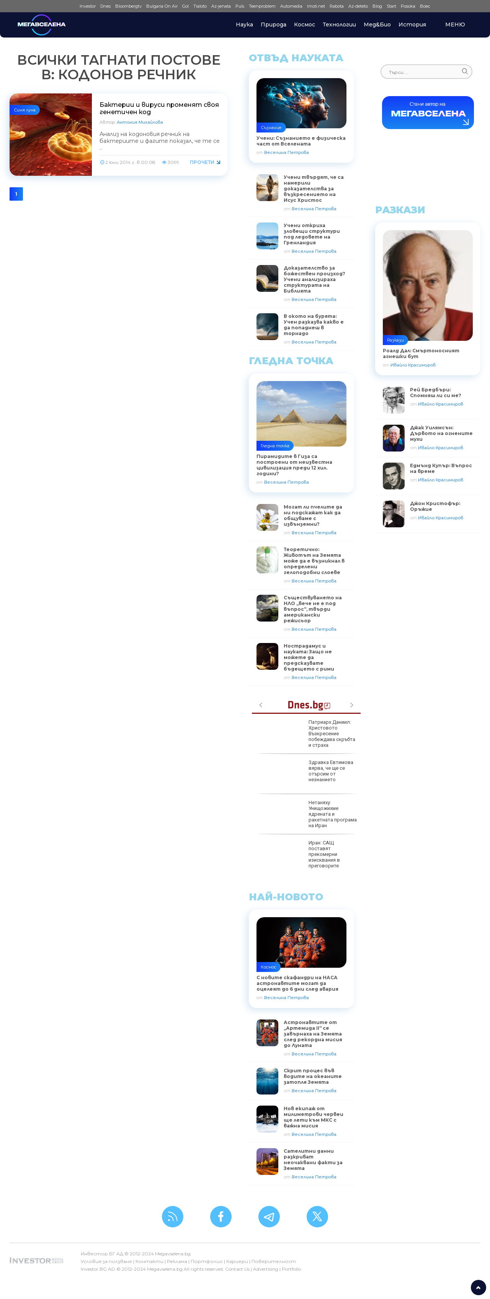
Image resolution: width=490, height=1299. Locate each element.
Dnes (105, 6)
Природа (273, 24)
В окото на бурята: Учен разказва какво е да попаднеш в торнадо (314, 324)
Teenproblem (262, 6)
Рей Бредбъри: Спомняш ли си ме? (435, 392)
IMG (67, 6)
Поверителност (274, 1261)
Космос (304, 24)
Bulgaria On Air (162, 6)
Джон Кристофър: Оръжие (435, 506)
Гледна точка (275, 445)
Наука (244, 24)
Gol (185, 6)
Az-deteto (358, 6)
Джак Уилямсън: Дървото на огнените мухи (441, 433)
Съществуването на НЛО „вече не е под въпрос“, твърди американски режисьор (313, 609)
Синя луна (25, 110)
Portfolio (291, 1269)
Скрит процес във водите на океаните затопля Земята (313, 1076)
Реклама (177, 1261)
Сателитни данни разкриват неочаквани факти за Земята (313, 1159)
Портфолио (207, 1261)
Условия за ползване (106, 1261)
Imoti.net (316, 6)
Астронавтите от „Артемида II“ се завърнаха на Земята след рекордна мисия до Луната (313, 1033)
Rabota (337, 6)
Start (391, 6)
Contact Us (237, 1269)
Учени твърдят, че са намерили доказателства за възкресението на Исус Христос (314, 188)
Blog (377, 6)
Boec (425, 6)
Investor (88, 6)
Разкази (395, 340)
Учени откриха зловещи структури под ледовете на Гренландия (312, 233)
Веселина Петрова (286, 152)
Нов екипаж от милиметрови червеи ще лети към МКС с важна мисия (313, 1117)
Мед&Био (377, 24)
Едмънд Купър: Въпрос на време (441, 468)
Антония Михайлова (140, 122)
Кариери (237, 1261)
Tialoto (200, 6)
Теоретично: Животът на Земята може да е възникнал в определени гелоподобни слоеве (314, 560)
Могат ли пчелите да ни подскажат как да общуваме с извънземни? (313, 515)
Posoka (408, 6)
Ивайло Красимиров (413, 365)
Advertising (265, 1269)
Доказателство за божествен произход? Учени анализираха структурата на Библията (314, 279)
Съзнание (271, 127)
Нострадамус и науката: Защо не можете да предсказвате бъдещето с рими (309, 657)
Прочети (202, 162)
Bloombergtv (128, 6)
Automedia (291, 6)
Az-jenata (221, 6)
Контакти (149, 1261)
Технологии (339, 24)
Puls (239, 6)
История (412, 24)
